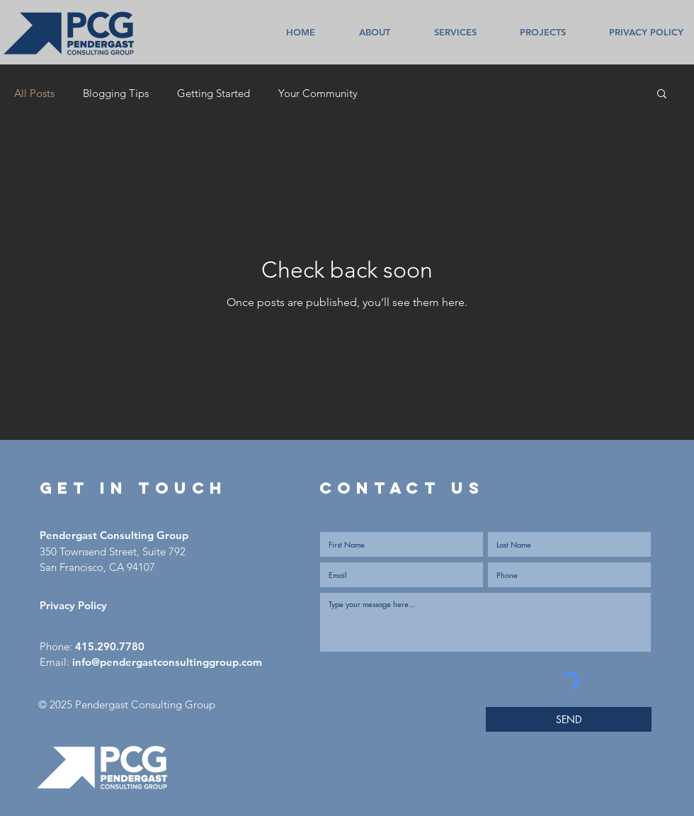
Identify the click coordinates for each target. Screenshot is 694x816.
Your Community (318, 93)
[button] (662, 94)
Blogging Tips (116, 93)
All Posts (34, 93)
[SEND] (569, 719)
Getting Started (213, 93)
